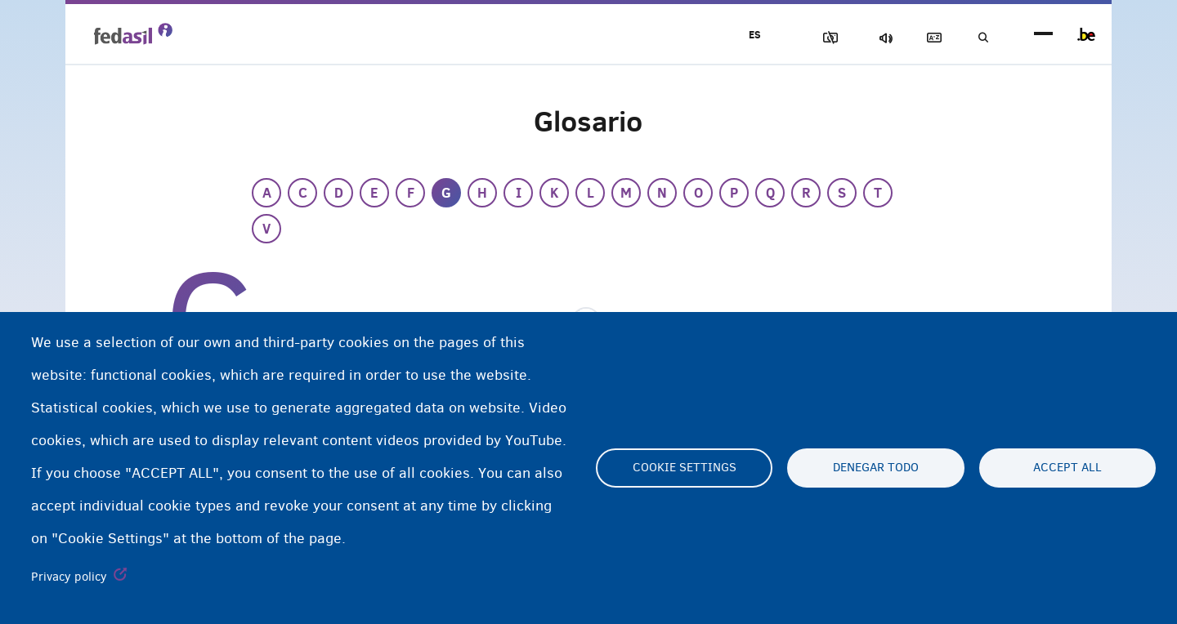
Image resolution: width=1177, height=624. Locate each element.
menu (1043, 34)
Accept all (1067, 468)
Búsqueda (980, 38)
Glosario (924, 38)
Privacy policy (69, 576)
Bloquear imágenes (810, 38)
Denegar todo (876, 468)
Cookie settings (684, 468)
